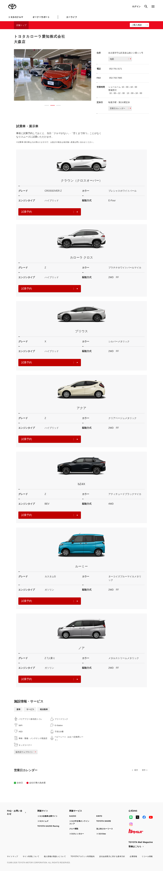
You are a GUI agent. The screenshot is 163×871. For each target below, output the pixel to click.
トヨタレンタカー (76, 834)
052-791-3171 (115, 69)
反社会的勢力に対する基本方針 (112, 856)
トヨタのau (101, 834)
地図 (120, 59)
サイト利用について (31, 856)
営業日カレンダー (120, 108)
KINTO (99, 816)
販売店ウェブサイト (26, 752)
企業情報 (133, 856)
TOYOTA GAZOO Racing (48, 826)
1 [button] (45, 106)
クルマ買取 (73, 829)
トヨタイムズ (42, 821)
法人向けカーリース (104, 829)
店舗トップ (21, 25)
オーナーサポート (41, 17)
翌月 (144, 770)
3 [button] (57, 106)
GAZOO (72, 816)
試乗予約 (49, 211)
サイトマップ (12, 856)
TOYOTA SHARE (103, 821)
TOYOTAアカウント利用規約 (83, 856)
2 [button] (51, 106)
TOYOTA (12, 6)
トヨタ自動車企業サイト (47, 816)
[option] (52, 75)
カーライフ (71, 17)
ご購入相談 (136, 25)
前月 (136, 770)
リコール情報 (147, 856)
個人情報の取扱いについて (55, 856)
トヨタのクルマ (15, 17)
